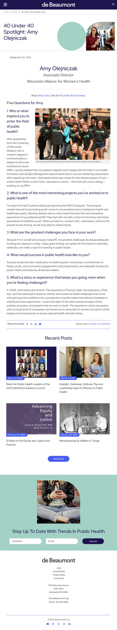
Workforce (105, 324)
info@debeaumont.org (58, 598)
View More (58, 458)
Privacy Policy (59, 575)
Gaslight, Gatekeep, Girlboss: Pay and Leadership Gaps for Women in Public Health (81, 388)
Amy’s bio (43, 95)
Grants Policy (59, 571)
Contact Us (59, 578)
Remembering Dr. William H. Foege (79, 440)
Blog (15, 12)
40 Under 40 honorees (72, 95)
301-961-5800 (62, 602)
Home (6, 12)
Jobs (59, 568)
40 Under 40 (94, 324)
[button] (113, 4)
